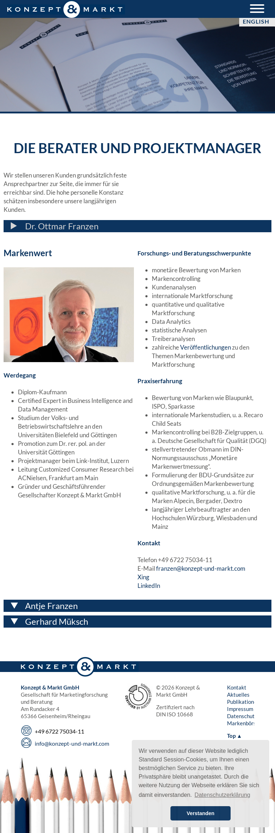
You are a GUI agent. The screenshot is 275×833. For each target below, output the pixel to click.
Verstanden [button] (200, 813)
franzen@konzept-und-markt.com (200, 568)
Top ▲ (234, 735)
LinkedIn (149, 585)
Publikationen (243, 701)
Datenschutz (242, 716)
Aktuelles (238, 694)
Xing (143, 577)
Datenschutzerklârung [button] (222, 795)
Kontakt (236, 687)
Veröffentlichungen (205, 347)
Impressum (240, 709)
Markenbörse (243, 723)
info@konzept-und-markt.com (72, 743)
